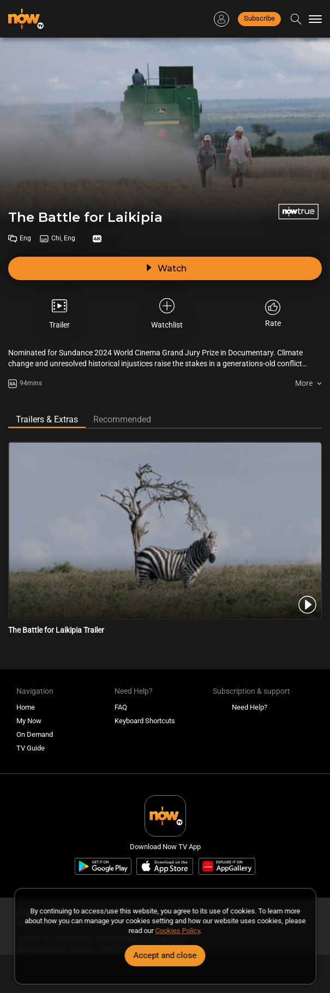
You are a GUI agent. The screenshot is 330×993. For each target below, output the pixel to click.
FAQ (121, 707)
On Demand (34, 734)
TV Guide (30, 748)
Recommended (122, 419)
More (304, 383)
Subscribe (259, 18)
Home (25, 707)
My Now (28, 721)
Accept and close (165, 955)
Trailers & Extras (47, 419)
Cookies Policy (177, 931)
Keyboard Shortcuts (145, 721)
